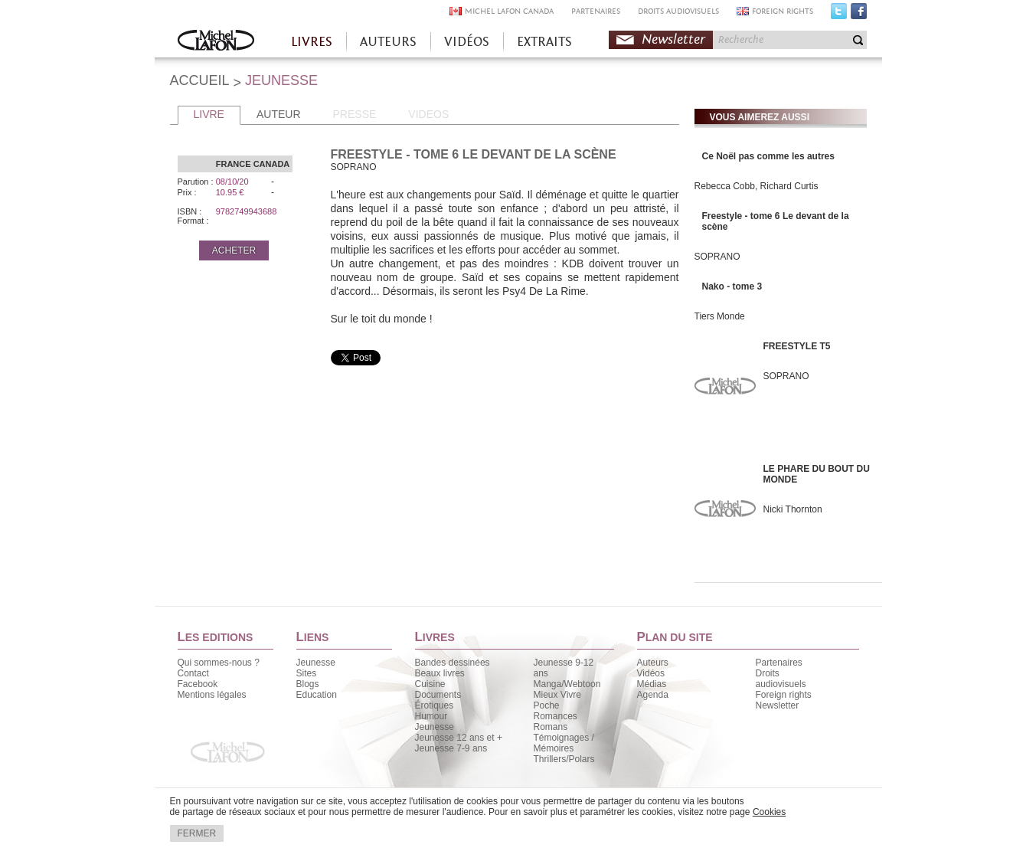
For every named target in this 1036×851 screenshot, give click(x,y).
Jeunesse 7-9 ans (451, 748)
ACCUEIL (200, 80)
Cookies (769, 812)
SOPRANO (717, 256)
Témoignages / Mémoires (564, 743)
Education (316, 694)
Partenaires (779, 662)
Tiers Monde (719, 316)
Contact (193, 673)
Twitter (839, 14)
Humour (431, 716)
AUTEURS (388, 42)
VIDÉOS (466, 42)
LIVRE (209, 114)
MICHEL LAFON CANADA (509, 11)
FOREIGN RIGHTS (782, 11)
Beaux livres (440, 673)
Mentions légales (212, 694)
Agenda (652, 694)
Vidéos (651, 673)
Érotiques (434, 705)
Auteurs (652, 662)
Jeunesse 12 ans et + (458, 737)
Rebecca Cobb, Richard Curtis (756, 186)
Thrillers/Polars (564, 759)
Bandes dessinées (452, 662)
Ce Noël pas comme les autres (768, 156)
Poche (547, 705)
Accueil (216, 42)
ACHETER (234, 250)
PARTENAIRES (595, 11)
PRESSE (355, 114)
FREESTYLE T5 (797, 346)
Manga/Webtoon (567, 684)
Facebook (859, 14)
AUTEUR (279, 114)
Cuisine (430, 684)
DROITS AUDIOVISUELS (678, 11)
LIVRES (311, 42)
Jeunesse (315, 662)
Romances (555, 716)
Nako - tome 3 (732, 286)
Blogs (307, 684)
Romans (551, 727)
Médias (652, 684)
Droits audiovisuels (781, 678)
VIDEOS (428, 114)
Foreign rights (784, 694)
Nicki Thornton (792, 509)
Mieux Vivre (557, 694)
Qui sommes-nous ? (219, 662)
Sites (306, 673)
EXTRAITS (544, 42)
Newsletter (673, 39)
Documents (438, 694)
